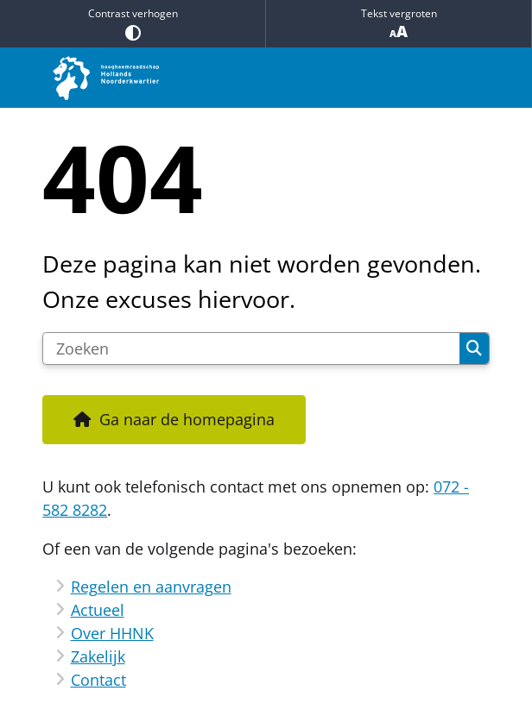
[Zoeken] (251, 348)
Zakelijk (98, 656)
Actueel (97, 610)
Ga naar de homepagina (187, 419)
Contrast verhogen (132, 23)
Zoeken (474, 348)
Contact (98, 679)
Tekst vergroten (398, 23)
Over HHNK (112, 633)
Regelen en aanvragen (151, 586)
